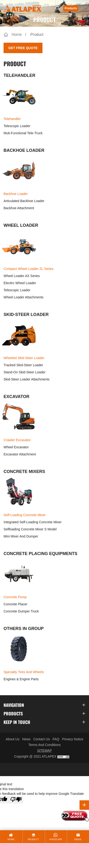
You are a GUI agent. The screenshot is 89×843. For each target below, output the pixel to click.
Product (36, 34)
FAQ (56, 739)
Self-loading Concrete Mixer (23, 514)
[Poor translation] (16, 799)
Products (71, 8)
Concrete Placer (15, 604)
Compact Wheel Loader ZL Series (27, 268)
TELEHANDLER (19, 75)
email (78, 839)
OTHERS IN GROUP (24, 628)
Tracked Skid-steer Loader (23, 365)
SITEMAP (44, 750)
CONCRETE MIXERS (24, 471)
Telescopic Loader (17, 126)
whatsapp (55, 839)
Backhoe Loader (19, 193)
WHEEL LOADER (21, 225)
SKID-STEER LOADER (26, 314)
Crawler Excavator (19, 439)
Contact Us (41, 739)
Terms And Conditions (44, 745)
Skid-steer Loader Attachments (27, 379)
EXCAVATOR (16, 396)
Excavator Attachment (20, 454)
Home (17, 34)
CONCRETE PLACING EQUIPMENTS (40, 553)
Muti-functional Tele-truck (23, 133)
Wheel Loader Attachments (23, 297)
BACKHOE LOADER (24, 150)
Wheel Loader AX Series (22, 276)
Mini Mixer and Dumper (21, 536)
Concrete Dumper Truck (21, 611)
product (33, 839)
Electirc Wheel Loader (20, 283)
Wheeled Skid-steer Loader (22, 357)
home (11, 839)
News (26, 739)
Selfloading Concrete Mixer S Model (30, 529)
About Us (12, 739)
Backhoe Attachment (19, 208)
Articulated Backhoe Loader (24, 201)
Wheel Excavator (16, 447)
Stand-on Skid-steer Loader (25, 372)
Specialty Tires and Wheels (22, 671)
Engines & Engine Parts (21, 679)
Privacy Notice (72, 739)
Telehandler (19, 118)
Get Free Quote (23, 48)
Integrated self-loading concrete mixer (32, 522)
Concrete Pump (19, 596)
